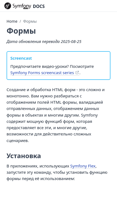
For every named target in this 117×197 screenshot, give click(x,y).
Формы (30, 21)
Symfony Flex (83, 166)
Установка (24, 155)
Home (12, 21)
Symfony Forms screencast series (42, 72)
